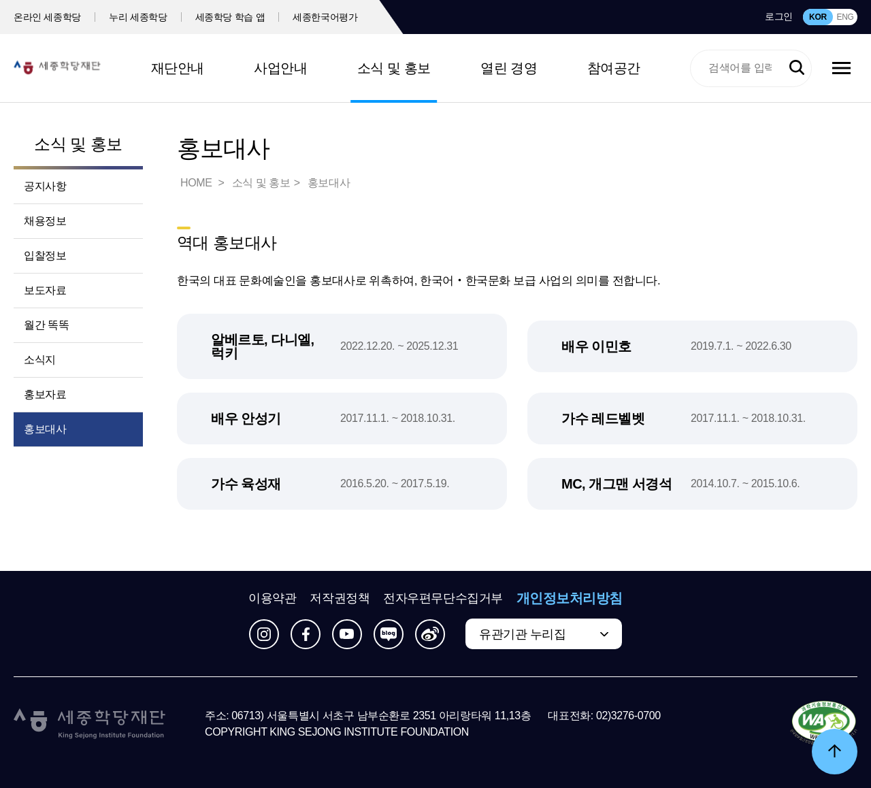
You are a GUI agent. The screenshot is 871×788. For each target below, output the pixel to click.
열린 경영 (508, 68)
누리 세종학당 (138, 17)
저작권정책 (339, 598)
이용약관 (272, 598)
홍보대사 (45, 429)
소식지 (40, 359)
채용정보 (45, 221)
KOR (818, 17)
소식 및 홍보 (394, 68)
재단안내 (177, 68)
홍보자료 (45, 394)
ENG (844, 17)
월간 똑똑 (46, 325)
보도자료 (45, 290)
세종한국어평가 (325, 17)
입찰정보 (45, 255)
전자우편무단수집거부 (443, 598)
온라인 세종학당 (47, 17)
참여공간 (613, 68)
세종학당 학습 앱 (230, 17)
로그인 (779, 16)
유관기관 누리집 (522, 634)
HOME (197, 182)
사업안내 (280, 68)
